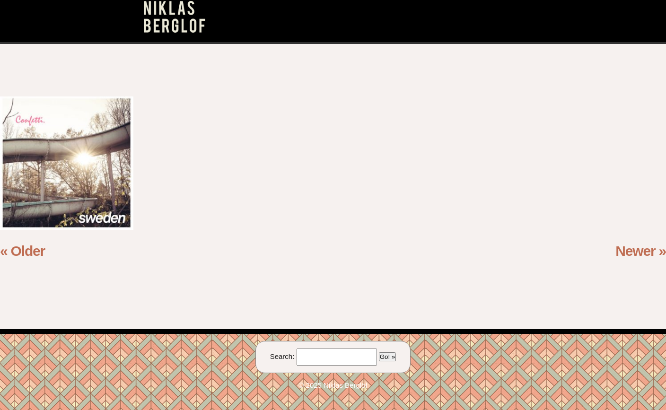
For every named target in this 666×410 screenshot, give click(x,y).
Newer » (640, 251)
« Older (22, 251)
